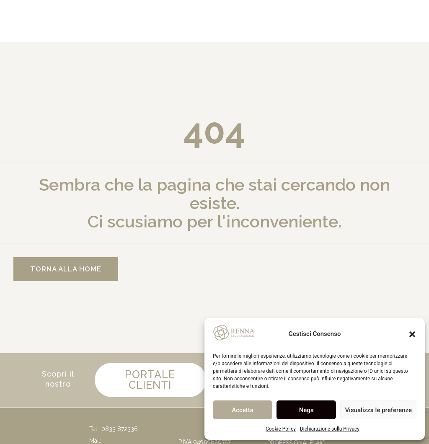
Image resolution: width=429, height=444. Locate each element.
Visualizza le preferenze (378, 410)
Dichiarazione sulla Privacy (329, 429)
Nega (306, 410)
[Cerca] (265, 21)
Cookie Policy (281, 429)
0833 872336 (119, 431)
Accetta (242, 410)
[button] (412, 334)
